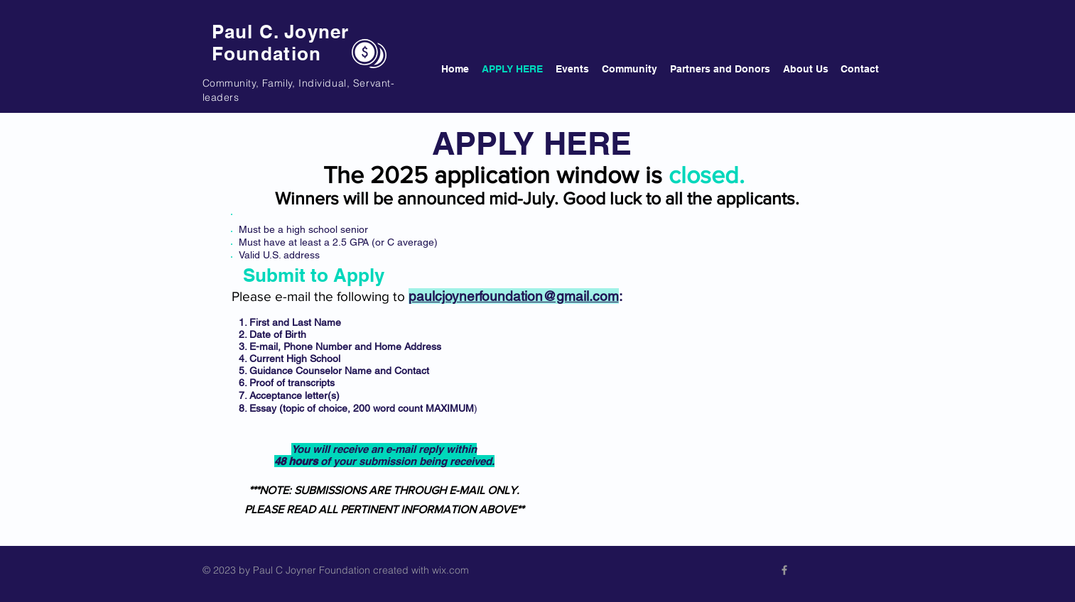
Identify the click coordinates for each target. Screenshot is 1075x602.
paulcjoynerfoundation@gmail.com (514, 296)
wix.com (450, 570)
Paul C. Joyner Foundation (281, 43)
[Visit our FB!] (784, 570)
